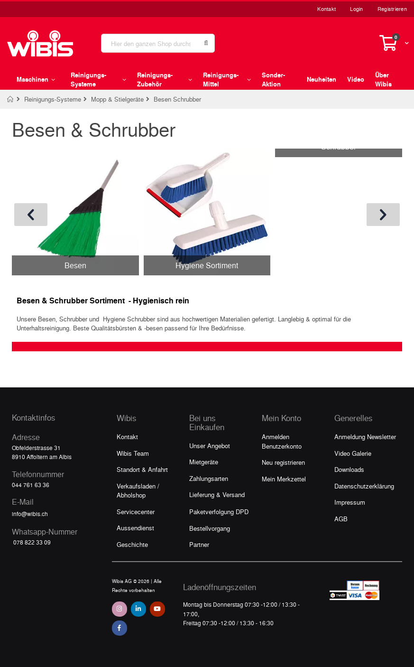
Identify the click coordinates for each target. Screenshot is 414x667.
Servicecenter (136, 511)
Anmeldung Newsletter (365, 436)
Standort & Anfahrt (142, 469)
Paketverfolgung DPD (218, 511)
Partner (199, 544)
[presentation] (30, 214)
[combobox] (158, 43)
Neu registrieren (283, 462)
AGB (341, 518)
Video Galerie (352, 453)
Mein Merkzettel (284, 478)
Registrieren (392, 8)
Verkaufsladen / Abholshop (138, 490)
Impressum (349, 502)
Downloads (349, 469)
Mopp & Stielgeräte (117, 99)
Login (356, 8)
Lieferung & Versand (217, 494)
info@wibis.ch (30, 513)
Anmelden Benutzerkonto (282, 441)
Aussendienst (135, 527)
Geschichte (132, 544)
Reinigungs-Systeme (52, 99)
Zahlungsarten (208, 478)
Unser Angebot (209, 445)
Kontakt (326, 8)
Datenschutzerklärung (364, 485)
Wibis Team (133, 453)
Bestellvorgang (209, 528)
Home (10, 99)
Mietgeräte (203, 461)
